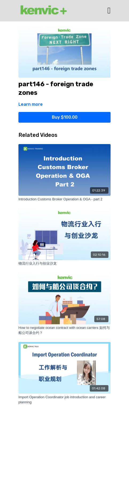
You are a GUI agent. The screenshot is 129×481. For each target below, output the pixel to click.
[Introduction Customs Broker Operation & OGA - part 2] (64, 199)
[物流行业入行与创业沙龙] (64, 263)
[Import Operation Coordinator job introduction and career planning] (64, 399)
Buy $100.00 (64, 117)
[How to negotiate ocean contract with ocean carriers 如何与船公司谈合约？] (64, 330)
